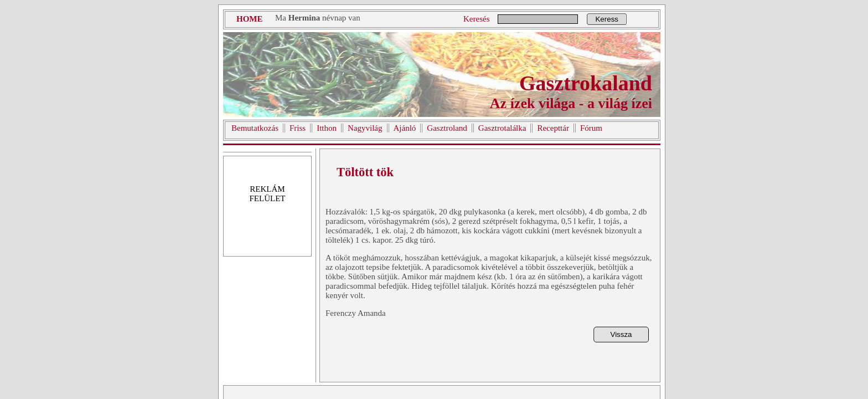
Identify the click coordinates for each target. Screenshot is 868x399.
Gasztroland (447, 128)
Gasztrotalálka (502, 128)
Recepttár (553, 128)
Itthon (327, 128)
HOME (249, 18)
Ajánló (405, 128)
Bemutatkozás (254, 128)
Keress (606, 19)
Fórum (591, 128)
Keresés (476, 18)
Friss (298, 128)
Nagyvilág (365, 128)
